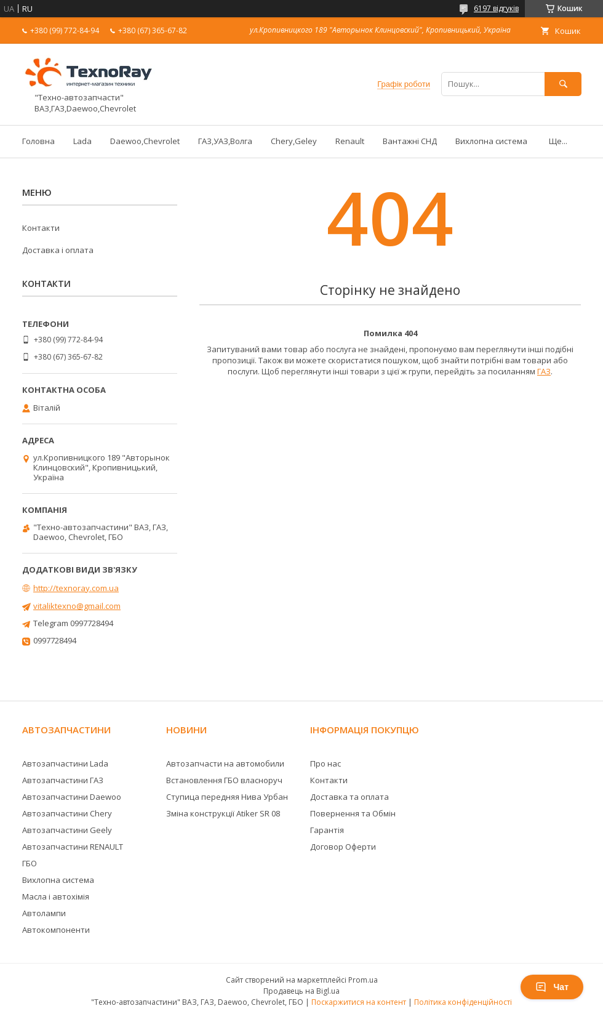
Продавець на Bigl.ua (301, 991)
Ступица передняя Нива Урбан (227, 796)
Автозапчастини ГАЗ (62, 780)
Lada (82, 141)
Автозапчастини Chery (67, 813)
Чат (552, 987)
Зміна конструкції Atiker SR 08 (223, 813)
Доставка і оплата (58, 250)
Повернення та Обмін (353, 813)
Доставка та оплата (349, 796)
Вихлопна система (491, 141)
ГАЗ (544, 371)
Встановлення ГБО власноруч (224, 780)
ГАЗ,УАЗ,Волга (225, 141)
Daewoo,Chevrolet (145, 141)
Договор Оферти (343, 846)
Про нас (325, 763)
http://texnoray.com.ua (76, 588)
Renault (349, 141)
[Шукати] (563, 84)
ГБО (29, 863)
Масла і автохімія (55, 896)
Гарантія (327, 830)
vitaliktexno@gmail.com (77, 606)
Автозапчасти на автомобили (225, 763)
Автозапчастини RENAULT (72, 846)
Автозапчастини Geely (67, 830)
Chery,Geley (294, 141)
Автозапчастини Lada (65, 763)
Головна (38, 141)
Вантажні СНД (410, 141)
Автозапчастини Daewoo (71, 796)
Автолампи (44, 913)
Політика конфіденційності (463, 1002)
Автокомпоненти (56, 929)
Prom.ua (363, 980)
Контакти (41, 227)
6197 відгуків (496, 8)
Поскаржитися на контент (358, 1002)
